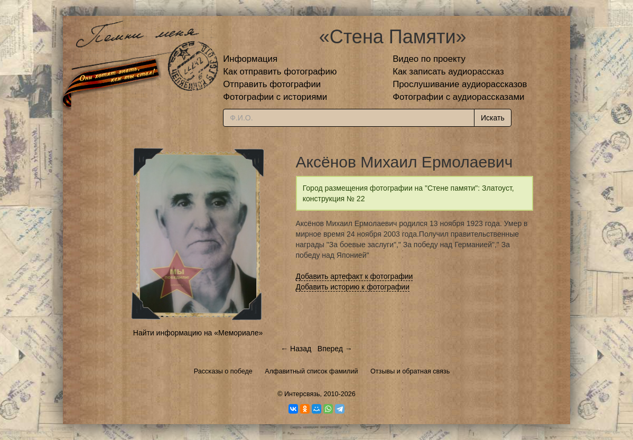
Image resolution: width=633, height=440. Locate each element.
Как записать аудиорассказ (448, 72)
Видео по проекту (429, 59)
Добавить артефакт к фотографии (354, 276)
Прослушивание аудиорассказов (460, 84)
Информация (250, 59)
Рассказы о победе (223, 371)
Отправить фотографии (272, 84)
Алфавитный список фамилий (311, 371)
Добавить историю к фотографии (353, 287)
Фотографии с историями (275, 97)
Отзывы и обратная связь (410, 371)
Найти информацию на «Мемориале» (198, 333)
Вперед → (335, 348)
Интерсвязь (302, 394)
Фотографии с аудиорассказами (458, 97)
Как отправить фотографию (280, 72)
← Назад (296, 348)
